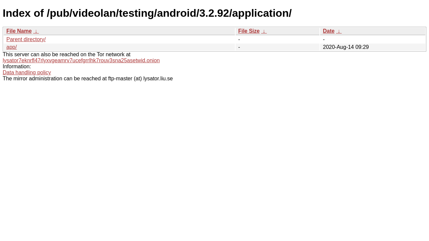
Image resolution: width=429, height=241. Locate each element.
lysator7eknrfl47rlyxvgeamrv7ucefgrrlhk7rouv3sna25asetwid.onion (81, 60)
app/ (11, 47)
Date (328, 31)
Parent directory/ (26, 39)
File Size (249, 31)
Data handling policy (27, 72)
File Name (19, 31)
